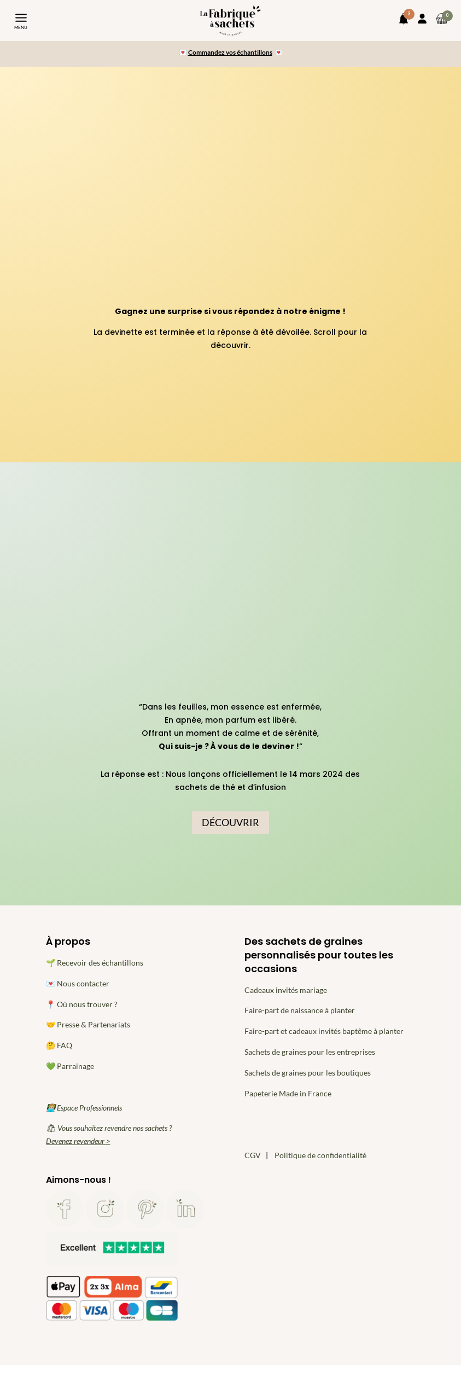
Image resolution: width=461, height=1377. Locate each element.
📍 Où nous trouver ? (82, 1004)
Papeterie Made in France (287, 1093)
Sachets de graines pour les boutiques (307, 1072)
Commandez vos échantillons (230, 52)
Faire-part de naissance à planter (299, 1010)
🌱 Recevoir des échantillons (94, 962)
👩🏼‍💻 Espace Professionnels (84, 1107)
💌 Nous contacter (77, 983)
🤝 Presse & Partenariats (88, 1024)
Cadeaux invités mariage (285, 990)
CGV (252, 1155)
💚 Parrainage (70, 1066)
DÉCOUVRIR (230, 822)
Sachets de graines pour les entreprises (309, 1051)
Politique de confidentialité (320, 1155)
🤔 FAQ (59, 1045)
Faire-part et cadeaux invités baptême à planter (324, 1031)
